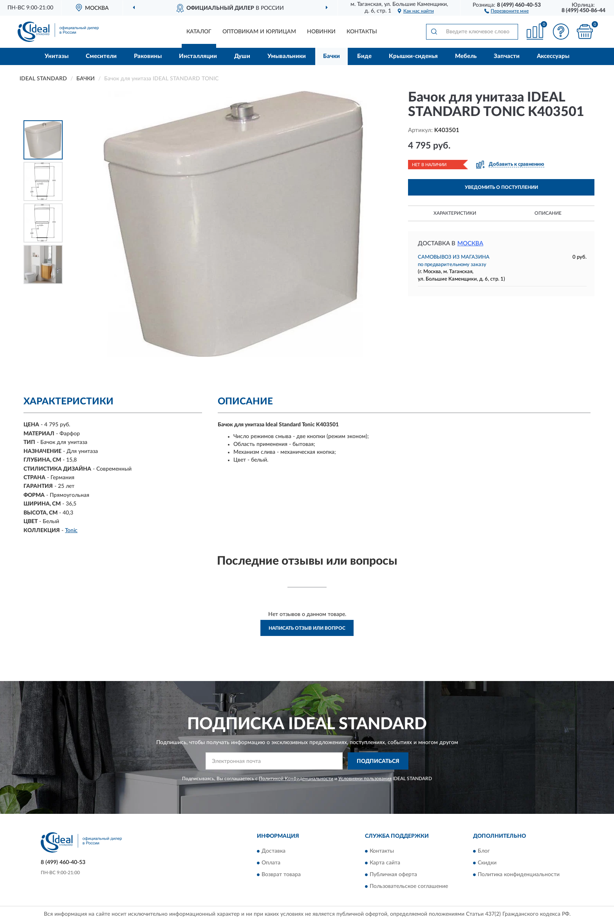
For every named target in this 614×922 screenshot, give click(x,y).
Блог (484, 851)
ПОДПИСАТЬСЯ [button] (378, 761)
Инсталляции (198, 56)
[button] (506, 10)
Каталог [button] (198, 31)
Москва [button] (470, 243)
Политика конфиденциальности (519, 874)
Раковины (148, 56)
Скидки (487, 863)
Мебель (466, 56)
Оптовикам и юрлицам (259, 31)
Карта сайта (385, 863)
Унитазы (57, 56)
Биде (364, 56)
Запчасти (507, 56)
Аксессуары (553, 56)
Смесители (101, 56)
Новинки (321, 31)
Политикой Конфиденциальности (296, 778)
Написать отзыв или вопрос (307, 628)
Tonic (71, 530)
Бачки (331, 56)
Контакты (362, 31)
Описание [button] (548, 213)
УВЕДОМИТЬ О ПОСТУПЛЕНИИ (501, 187)
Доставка (273, 851)
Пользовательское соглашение (409, 886)
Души (242, 56)
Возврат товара (281, 874)
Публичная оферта (393, 874)
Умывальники (286, 56)
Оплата (271, 863)
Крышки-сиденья (413, 56)
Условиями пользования (365, 778)
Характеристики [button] (454, 213)
